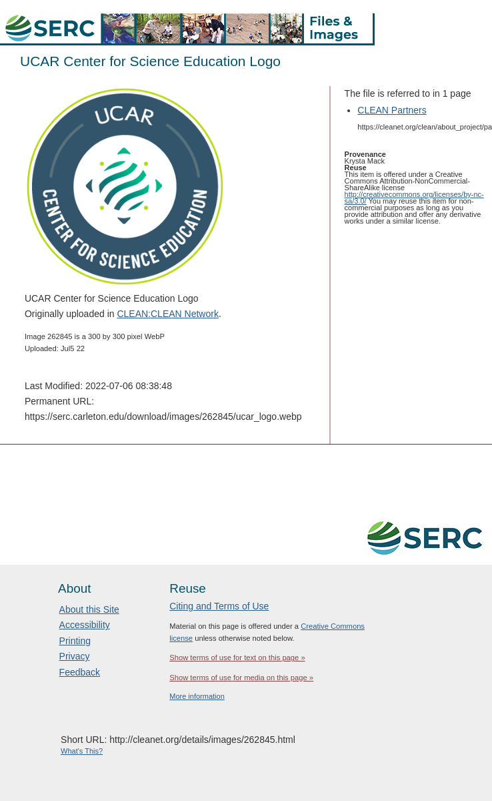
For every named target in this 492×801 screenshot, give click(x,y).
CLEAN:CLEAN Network (168, 313)
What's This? (82, 751)
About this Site (89, 609)
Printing (75, 640)
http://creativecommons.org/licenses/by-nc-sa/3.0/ (414, 197)
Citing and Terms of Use (219, 606)
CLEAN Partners (391, 110)
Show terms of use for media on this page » (241, 678)
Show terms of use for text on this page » (237, 657)
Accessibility (84, 624)
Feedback (79, 672)
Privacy (74, 656)
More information (197, 696)
